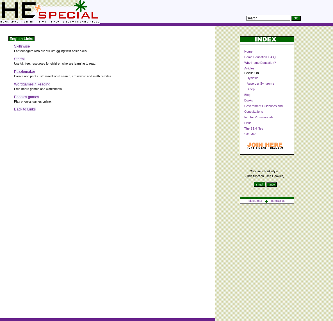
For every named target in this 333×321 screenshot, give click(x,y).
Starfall (19, 59)
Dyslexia (253, 78)
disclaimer (255, 200)
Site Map (250, 134)
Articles (249, 68)
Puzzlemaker (24, 71)
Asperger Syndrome (260, 83)
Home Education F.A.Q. (260, 57)
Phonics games (26, 97)
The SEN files (253, 128)
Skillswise (22, 46)
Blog (247, 94)
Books (248, 100)
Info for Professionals (258, 117)
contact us (278, 200)
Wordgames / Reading (32, 84)
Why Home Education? (260, 62)
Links (248, 123)
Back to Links (25, 109)
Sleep (251, 89)
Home (248, 51)
